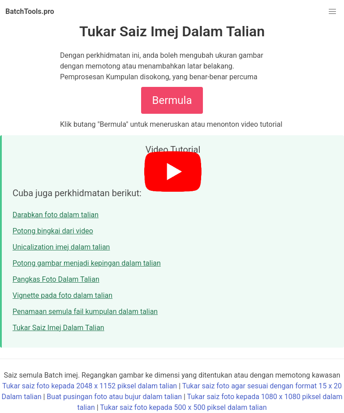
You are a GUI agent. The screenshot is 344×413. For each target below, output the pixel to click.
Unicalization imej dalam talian (61, 247)
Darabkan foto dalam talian (56, 215)
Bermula (172, 100)
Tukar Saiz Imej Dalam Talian (58, 327)
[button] (332, 11)
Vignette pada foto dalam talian (62, 295)
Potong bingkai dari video (53, 231)
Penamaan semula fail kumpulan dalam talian (85, 311)
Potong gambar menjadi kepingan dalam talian (87, 263)
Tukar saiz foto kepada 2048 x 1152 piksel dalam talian (89, 386)
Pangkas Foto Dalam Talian (56, 279)
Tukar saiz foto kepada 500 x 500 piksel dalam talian (183, 407)
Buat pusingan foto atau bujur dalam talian (114, 396)
